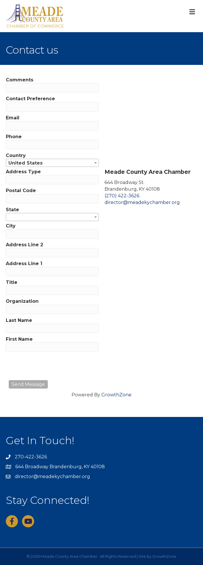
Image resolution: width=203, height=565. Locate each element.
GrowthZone (116, 395)
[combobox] (52, 163)
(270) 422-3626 (122, 195)
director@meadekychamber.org (142, 202)
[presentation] (53, 366)
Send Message (28, 384)
